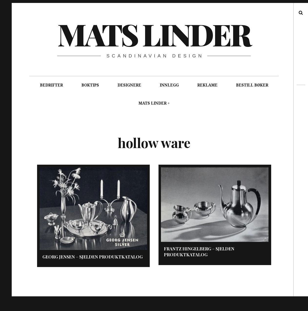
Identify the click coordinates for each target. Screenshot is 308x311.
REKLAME (207, 85)
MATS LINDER (153, 103)
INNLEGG (169, 85)
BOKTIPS (90, 85)
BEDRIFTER (51, 85)
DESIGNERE (129, 85)
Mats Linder (153, 34)
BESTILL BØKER (252, 85)
